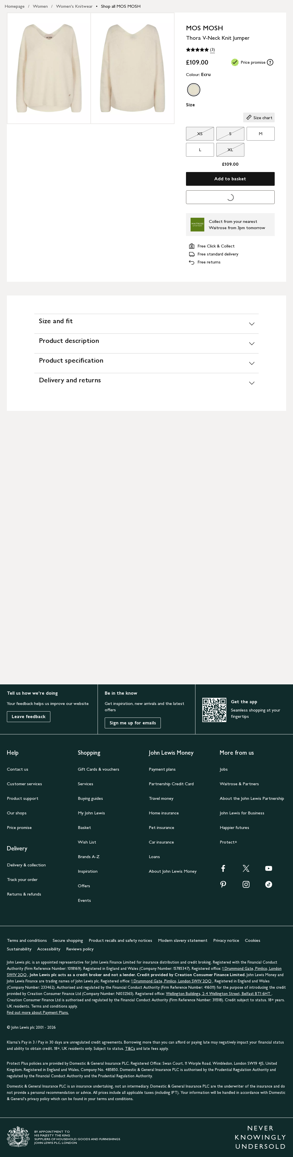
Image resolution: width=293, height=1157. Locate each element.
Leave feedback (28, 716)
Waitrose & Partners (239, 783)
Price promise (19, 827)
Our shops (17, 813)
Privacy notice (226, 940)
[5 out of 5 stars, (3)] (200, 49)
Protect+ (228, 842)
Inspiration (88, 871)
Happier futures (234, 827)
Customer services (24, 783)
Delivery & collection (26, 865)
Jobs (224, 769)
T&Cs (130, 1048)
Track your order (22, 879)
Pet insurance (161, 827)
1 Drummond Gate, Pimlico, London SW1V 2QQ (172, 981)
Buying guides (90, 798)
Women (40, 6)
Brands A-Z (89, 856)
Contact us (17, 769)
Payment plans (162, 769)
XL (224, 151)
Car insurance (161, 842)
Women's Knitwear (74, 6)
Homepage (15, 6)
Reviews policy (80, 949)
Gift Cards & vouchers (98, 769)
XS (194, 135)
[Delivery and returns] (146, 383)
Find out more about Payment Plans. (38, 1012)
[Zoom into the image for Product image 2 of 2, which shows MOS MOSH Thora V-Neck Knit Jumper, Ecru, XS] (132, 68)
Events (84, 900)
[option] (193, 89)
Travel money (161, 798)
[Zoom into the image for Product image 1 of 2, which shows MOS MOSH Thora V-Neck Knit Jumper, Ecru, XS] (48, 68)
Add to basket (230, 178)
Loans (154, 856)
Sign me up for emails (133, 723)
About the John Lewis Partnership (252, 798)
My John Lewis (91, 813)
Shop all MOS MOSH (120, 6)
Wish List (87, 842)
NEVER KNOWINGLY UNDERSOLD (261, 1137)
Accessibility (48, 949)
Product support (22, 798)
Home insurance (164, 813)
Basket (84, 827)
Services (85, 783)
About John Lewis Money (173, 871)
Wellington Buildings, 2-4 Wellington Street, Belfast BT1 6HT (219, 993)
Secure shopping (68, 940)
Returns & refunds (24, 894)
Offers (84, 885)
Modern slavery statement (182, 940)
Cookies (252, 940)
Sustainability (19, 949)
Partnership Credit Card (171, 783)
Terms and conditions (27, 940)
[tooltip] (270, 62)
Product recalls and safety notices (120, 940)
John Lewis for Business (242, 813)
